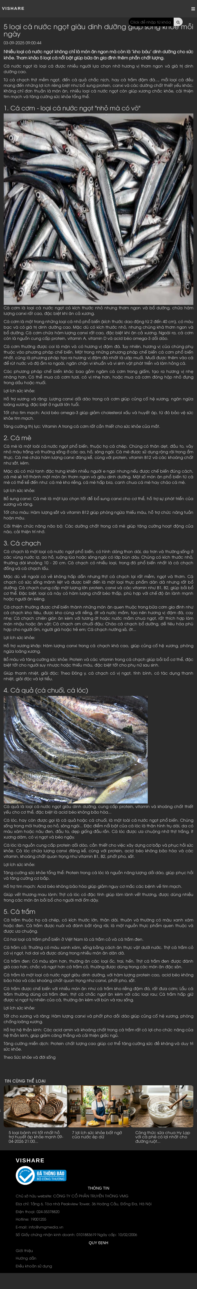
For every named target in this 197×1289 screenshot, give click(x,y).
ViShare (13, 8)
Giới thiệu (24, 1250)
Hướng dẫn (26, 1257)
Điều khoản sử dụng (34, 1265)
